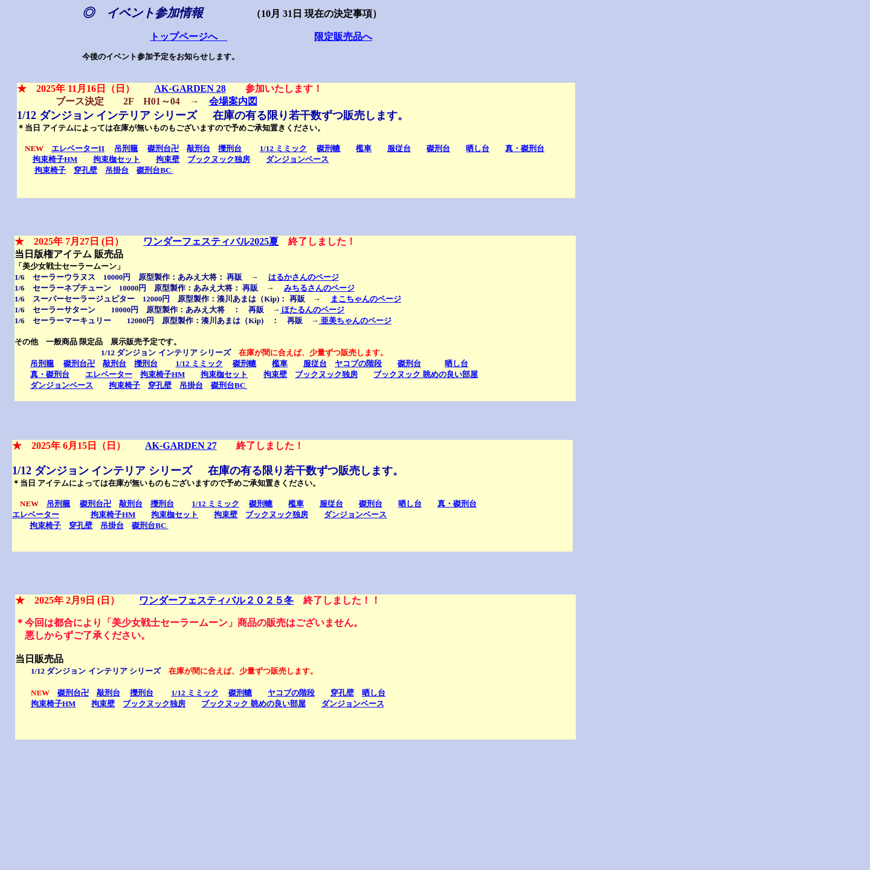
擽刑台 (230, 148)
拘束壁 (167, 159)
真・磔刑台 (524, 148)
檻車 (364, 148)
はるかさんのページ (303, 277)
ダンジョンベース (297, 159)
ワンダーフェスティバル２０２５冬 (216, 600)
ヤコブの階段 (358, 363)
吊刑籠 (126, 148)
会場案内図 (233, 101)
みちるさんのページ (319, 287)
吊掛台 (117, 170)
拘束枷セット (116, 159)
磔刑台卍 (163, 148)
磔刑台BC (155, 170)
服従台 (399, 148)
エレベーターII (78, 148)
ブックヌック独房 (218, 159)
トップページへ (188, 37)
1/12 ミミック (283, 148)
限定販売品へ (343, 37)
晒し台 (477, 148)
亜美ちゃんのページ (354, 320)
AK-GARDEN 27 (181, 445)
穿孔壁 (85, 170)
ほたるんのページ (312, 309)
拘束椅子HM (55, 159)
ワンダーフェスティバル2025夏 (211, 241)
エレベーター (108, 374)
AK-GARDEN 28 (190, 88)
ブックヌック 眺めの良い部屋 (425, 374)
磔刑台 (438, 148)
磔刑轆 (328, 148)
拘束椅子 (50, 170)
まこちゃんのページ (365, 298)
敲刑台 (198, 148)
